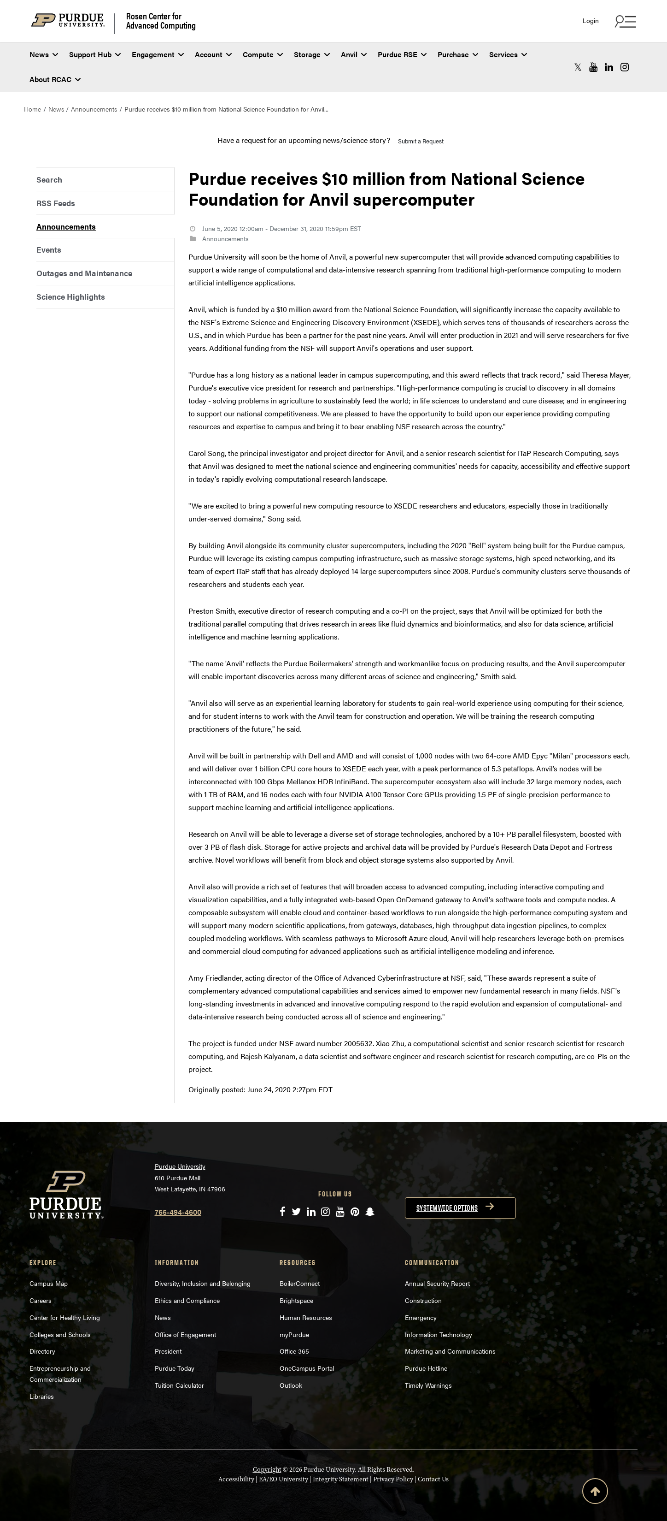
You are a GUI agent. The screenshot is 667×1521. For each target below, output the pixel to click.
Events (48, 249)
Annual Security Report (437, 1283)
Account (213, 54)
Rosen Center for (161, 20)
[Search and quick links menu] (624, 21)
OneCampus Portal (307, 1368)
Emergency (421, 1317)
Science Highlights (70, 296)
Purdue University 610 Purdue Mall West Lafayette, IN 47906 (190, 1177)
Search (49, 179)
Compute (263, 54)
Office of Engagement (185, 1334)
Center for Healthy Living (64, 1317)
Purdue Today (174, 1368)
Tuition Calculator (179, 1385)
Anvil (354, 54)
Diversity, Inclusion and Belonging (203, 1283)
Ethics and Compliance (187, 1300)
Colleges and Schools (60, 1334)
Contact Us (433, 1479)
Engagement (158, 54)
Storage (312, 54)
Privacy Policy (393, 1479)
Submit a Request (421, 140)
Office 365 (294, 1350)
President (168, 1350)
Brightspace (296, 1300)
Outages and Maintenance (84, 272)
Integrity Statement (341, 1479)
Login (591, 20)
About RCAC (55, 79)
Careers (40, 1300)
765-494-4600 (178, 1212)
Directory (42, 1350)
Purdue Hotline (426, 1368)
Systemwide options (447, 1208)
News (43, 54)
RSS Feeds (55, 202)
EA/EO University (283, 1479)
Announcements (94, 108)
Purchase (458, 54)
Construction (423, 1300)
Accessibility (236, 1479)
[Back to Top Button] (595, 1493)
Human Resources (306, 1317)
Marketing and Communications (450, 1350)
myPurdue (294, 1334)
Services (508, 54)
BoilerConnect (300, 1283)
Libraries (41, 1396)
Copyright (267, 1469)
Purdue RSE (402, 54)
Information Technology (438, 1334)
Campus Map (48, 1283)
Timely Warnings (428, 1385)
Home (32, 108)
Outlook (291, 1385)
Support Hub (95, 54)
